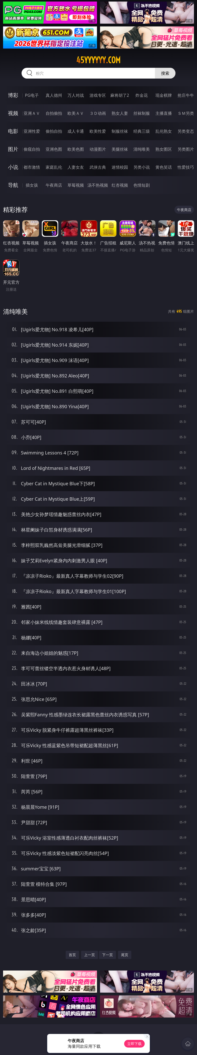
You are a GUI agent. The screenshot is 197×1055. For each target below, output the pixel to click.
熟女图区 (163, 149)
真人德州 (54, 95)
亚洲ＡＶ (32, 113)
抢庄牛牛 (186, 95)
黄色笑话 (163, 167)
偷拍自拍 (54, 131)
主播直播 (163, 113)
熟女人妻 (120, 113)
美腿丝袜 (120, 149)
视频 (13, 113)
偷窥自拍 (32, 149)
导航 (13, 185)
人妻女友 (75, 167)
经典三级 (141, 131)
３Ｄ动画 (98, 113)
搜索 (165, 73)
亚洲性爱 (32, 131)
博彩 (13, 95)
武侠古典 (98, 167)
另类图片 (186, 149)
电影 (13, 131)
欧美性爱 (98, 131)
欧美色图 (75, 149)
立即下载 (134, 1043)
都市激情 (32, 167)
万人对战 (75, 95)
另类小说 (141, 167)
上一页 (89, 954)
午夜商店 (54, 185)
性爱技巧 (186, 167)
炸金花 (141, 95)
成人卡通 (75, 131)
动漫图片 (98, 149)
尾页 (124, 954)
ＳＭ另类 (186, 113)
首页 (72, 954)
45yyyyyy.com (98, 60)
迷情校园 (120, 167)
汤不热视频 (97, 185)
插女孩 (32, 185)
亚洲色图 (54, 149)
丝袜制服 (141, 113)
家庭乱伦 (54, 167)
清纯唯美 (141, 149)
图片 (13, 149)
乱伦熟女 (163, 131)
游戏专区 (98, 95)
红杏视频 (120, 185)
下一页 (107, 954)
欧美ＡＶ (75, 113)
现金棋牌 (163, 95)
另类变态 (186, 131)
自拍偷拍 (54, 113)
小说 (13, 167)
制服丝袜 (120, 131)
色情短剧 (141, 185)
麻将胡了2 (119, 95)
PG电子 (31, 95)
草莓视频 (75, 185)
